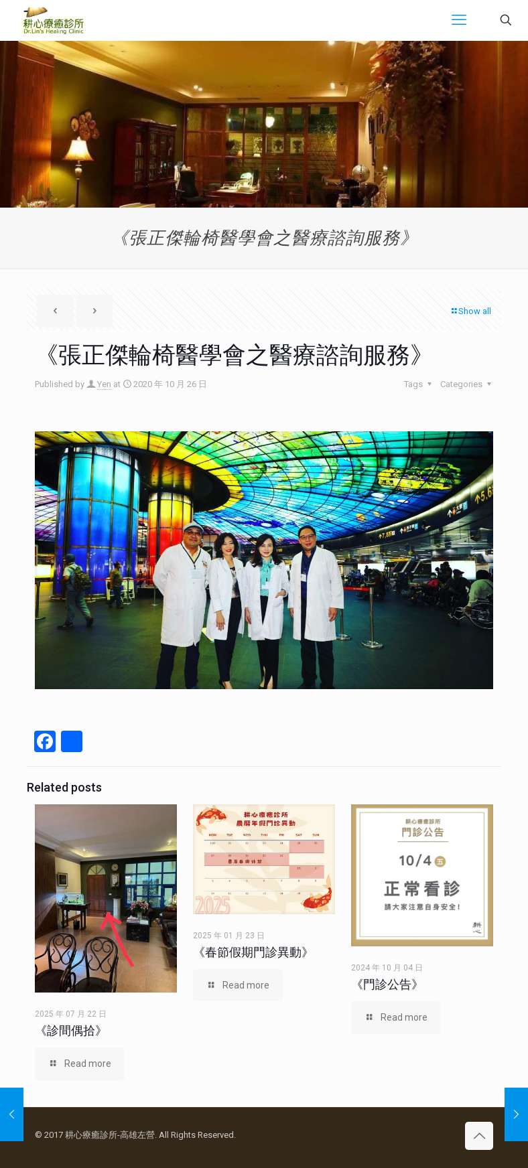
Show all (470, 311)
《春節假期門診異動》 (253, 952)
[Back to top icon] (479, 1136)
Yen (104, 384)
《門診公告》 (387, 984)
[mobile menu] (459, 20)
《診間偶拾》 (71, 1030)
